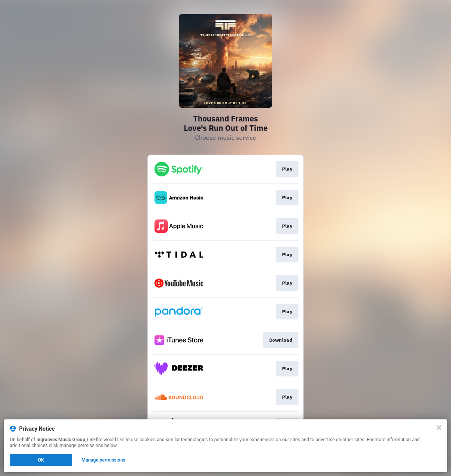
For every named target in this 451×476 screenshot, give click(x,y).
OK (41, 460)
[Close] (439, 427)
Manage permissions (104, 460)
